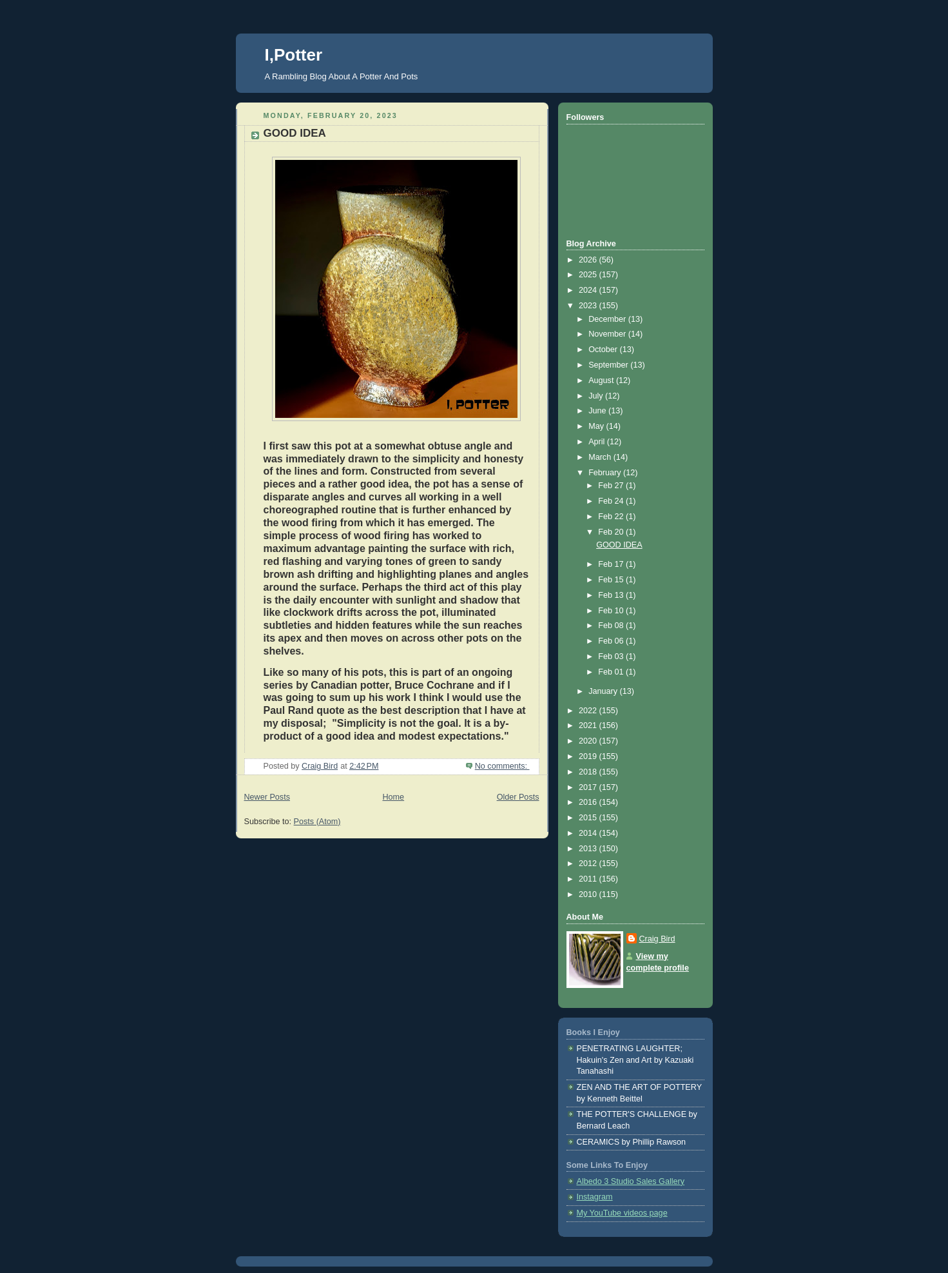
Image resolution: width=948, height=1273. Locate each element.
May (597, 426)
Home (393, 797)
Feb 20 (612, 532)
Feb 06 (612, 641)
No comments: (502, 766)
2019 (589, 756)
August (602, 380)
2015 (589, 817)
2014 (589, 833)
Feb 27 (612, 485)
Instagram (595, 1196)
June (598, 410)
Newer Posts (267, 797)
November (608, 334)
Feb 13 (612, 595)
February (605, 472)
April (597, 441)
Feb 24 (612, 501)
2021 (589, 725)
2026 (589, 259)
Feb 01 (612, 671)
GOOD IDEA (295, 133)
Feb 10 (612, 610)
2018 (589, 771)
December (608, 319)
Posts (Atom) (317, 821)
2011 (589, 878)
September (609, 365)
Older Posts (518, 797)
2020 (589, 740)
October (603, 349)
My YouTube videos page (622, 1213)
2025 (589, 274)
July (596, 395)
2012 (589, 863)
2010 (589, 894)
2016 (589, 802)
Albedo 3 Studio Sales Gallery (631, 1181)
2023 (589, 305)
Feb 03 (612, 656)
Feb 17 (612, 564)
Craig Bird (657, 938)
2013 (589, 848)
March (601, 457)
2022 (589, 710)
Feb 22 (612, 516)
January (603, 691)
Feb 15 (612, 579)
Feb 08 (612, 625)
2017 (589, 787)
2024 (589, 290)
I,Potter (294, 54)
